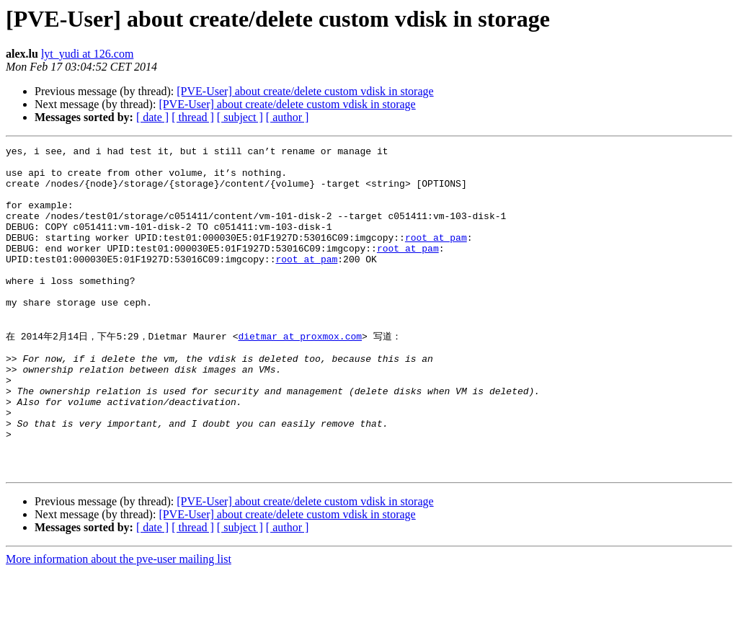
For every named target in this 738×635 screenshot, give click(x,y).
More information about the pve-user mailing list (118, 622)
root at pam (436, 256)
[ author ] (287, 117)
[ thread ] (193, 117)
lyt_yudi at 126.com (87, 54)
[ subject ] (240, 117)
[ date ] (152, 117)
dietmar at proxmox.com (300, 373)
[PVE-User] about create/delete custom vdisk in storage (305, 91)
